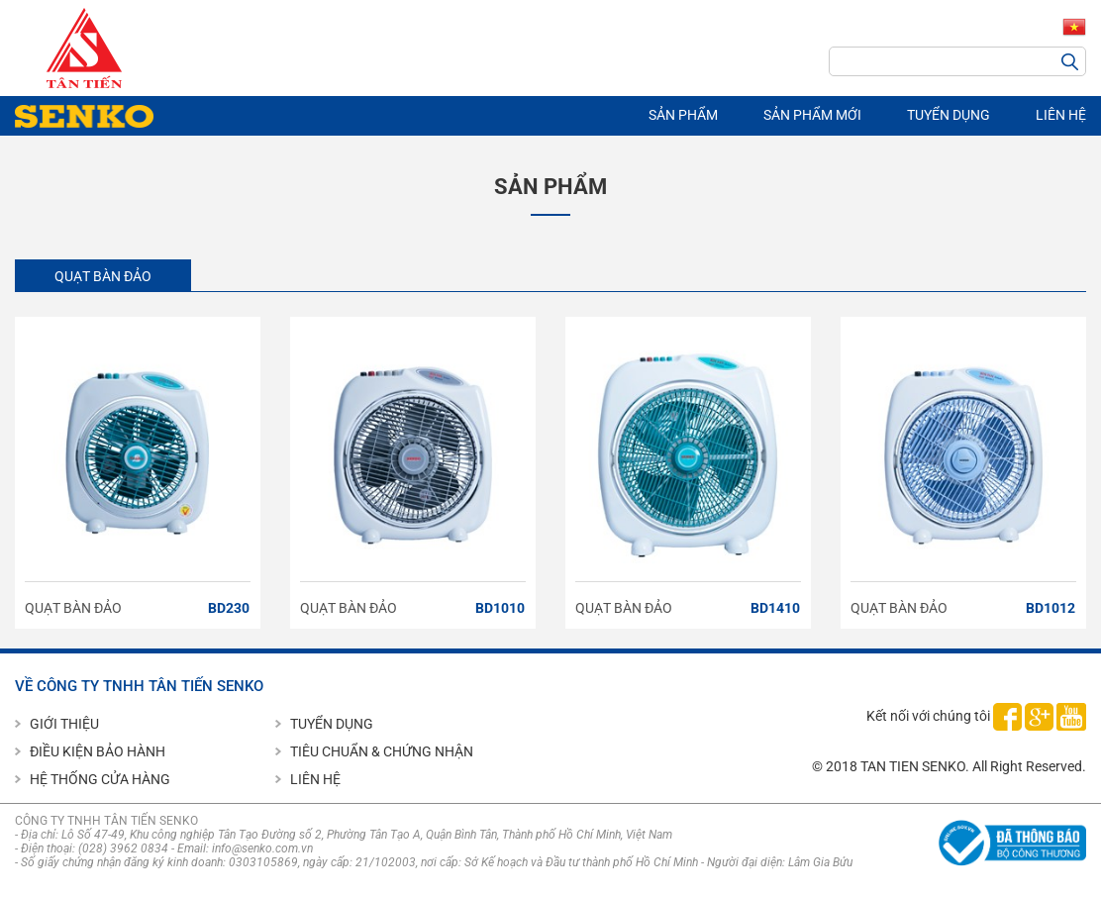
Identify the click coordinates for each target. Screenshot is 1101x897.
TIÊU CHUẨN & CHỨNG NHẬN (381, 751)
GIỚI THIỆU (64, 724)
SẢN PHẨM (683, 115)
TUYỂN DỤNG (948, 115)
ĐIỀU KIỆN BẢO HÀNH (97, 751)
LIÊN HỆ (1061, 115)
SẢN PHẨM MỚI (812, 115)
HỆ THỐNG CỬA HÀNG (100, 779)
